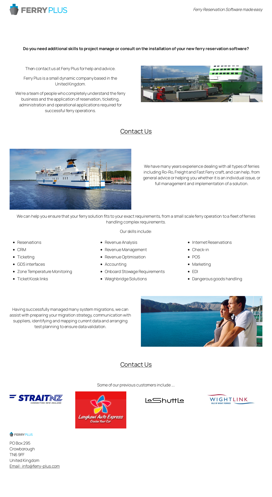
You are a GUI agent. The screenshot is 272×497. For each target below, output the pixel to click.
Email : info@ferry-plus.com (35, 466)
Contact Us (136, 131)
